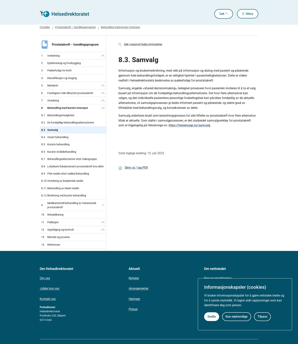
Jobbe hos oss (49, 288)
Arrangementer (138, 288)
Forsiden (45, 27)
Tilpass (262, 316)
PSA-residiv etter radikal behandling (65, 174)
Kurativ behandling (55, 144)
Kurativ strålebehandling (58, 152)
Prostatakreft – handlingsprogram (75, 27)
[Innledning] (103, 56)
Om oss (45, 278)
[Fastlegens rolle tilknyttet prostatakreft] (103, 93)
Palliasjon (50, 222)
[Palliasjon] (103, 222)
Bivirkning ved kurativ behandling (63, 195)
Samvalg (49, 130)
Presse (133, 309)
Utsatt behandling (54, 137)
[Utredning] (103, 100)
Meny (249, 14)
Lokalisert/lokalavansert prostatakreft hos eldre (72, 166)
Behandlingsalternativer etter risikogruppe (69, 159)
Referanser (50, 245)
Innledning (50, 56)
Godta (212, 316)
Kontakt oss (48, 299)
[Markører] (103, 85)
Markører (49, 85)
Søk (221, 14)
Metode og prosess (55, 237)
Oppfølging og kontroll (57, 230)
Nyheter (134, 278)
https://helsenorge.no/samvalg (189, 125)
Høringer (134, 299)
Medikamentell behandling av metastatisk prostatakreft (68, 205)
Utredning (50, 100)
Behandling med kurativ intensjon (120, 27)
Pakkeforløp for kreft (56, 70)
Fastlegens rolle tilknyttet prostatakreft (67, 93)
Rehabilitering (52, 215)
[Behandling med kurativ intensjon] (103, 108)
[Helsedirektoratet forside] (67, 14)
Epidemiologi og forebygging (61, 63)
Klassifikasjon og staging (59, 78)
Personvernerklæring (217, 278)
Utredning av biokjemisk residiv (62, 181)
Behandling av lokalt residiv (60, 188)
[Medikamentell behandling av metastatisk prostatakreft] (103, 205)
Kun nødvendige (237, 316)
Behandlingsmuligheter (57, 115)
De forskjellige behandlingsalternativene (67, 122)
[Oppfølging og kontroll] (103, 230)
